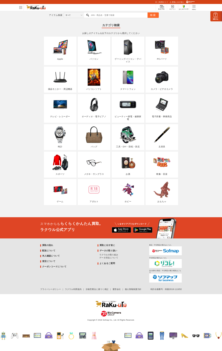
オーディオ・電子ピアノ (94, 107)
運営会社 (117, 289)
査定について (49, 261)
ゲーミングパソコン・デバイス (128, 51)
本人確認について (51, 256)
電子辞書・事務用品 (162, 107)
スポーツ (60, 164)
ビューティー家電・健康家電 (128, 108)
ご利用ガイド (161, 2)
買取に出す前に (177, 2)
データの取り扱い (108, 250)
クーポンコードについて (54, 266)
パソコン (94, 49)
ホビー (127, 192)
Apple (60, 49)
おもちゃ (161, 192)
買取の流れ (47, 245)
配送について (49, 250)
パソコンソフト (94, 79)
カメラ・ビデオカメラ (162, 79)
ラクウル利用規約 (73, 289)
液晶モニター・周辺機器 (60, 79)
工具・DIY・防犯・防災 (128, 137)
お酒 (127, 164)
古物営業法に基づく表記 (97, 289)
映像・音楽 (161, 164)
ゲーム (60, 192)
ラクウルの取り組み (108, 255)
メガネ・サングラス (94, 164)
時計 (60, 137)
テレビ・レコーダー (60, 107)
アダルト (94, 192)
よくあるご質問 (107, 263)
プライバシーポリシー (50, 289)
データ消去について (108, 258)
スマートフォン (127, 79)
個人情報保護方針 (133, 289)
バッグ (94, 137)
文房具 (161, 137)
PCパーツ (161, 49)
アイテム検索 (55, 15)
